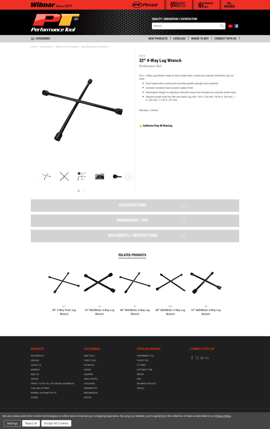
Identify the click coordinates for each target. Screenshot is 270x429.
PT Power (141, 365)
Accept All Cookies (56, 423)
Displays (88, 398)
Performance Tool (145, 356)
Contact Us (36, 365)
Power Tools (90, 361)
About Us (35, 374)
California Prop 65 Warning (155, 126)
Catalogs (179, 38)
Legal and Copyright (40, 388)
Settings (12, 423)
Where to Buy (200, 38)
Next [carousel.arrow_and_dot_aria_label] (128, 177)
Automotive (89, 365)
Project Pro (142, 361)
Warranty (35, 370)
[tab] (135, 205)
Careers (34, 379)
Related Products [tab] (132, 255)
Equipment (89, 374)
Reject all (31, 423)
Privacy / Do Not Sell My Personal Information (52, 384)
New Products (158, 38)
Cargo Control (91, 379)
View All (140, 388)
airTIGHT (140, 374)
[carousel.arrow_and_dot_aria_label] (84, 191)
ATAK (139, 379)
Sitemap (34, 398)
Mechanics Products (146, 384)
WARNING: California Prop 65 (43, 393)
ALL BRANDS (229, 5)
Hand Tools (89, 356)
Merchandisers (91, 393)
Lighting (87, 370)
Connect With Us (225, 38)
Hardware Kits (90, 388)
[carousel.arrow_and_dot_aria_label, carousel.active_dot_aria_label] (78, 191)
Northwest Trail (144, 370)
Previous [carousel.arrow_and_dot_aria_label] (34, 177)
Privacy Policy (223, 416)
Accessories (89, 384)
